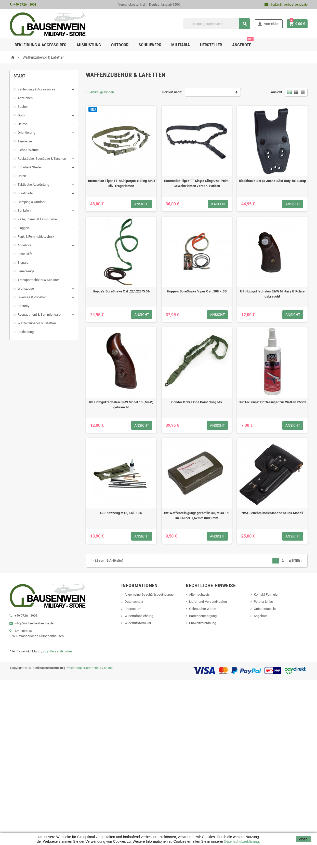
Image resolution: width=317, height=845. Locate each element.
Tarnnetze (25, 141)
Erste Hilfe (25, 254)
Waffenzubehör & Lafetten (37, 323)
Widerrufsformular (138, 623)
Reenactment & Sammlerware (39, 314)
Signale (23, 262)
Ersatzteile (25, 193)
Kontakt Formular (266, 594)
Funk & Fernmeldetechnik (36, 236)
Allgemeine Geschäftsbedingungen (150, 594)
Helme (22, 124)
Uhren (22, 176)
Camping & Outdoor (31, 202)
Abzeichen (25, 98)
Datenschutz (134, 601)
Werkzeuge (26, 288)
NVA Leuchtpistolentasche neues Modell (272, 513)
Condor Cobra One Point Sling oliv (196, 402)
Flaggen (23, 228)
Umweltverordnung (202, 623)
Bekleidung (26, 332)
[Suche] (216, 23)
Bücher (23, 107)
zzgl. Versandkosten (57, 651)
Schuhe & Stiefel (30, 167)
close (303, 839)
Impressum (133, 609)
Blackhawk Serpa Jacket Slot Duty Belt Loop (272, 181)
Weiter (296, 560)
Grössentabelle (265, 609)
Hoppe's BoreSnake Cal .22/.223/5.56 (121, 291)
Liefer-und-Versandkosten (208, 601)
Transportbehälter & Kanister (38, 280)
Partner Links (263, 601)
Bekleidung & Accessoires (36, 89)
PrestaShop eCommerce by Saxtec (89, 668)
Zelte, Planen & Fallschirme (37, 219)
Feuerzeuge (26, 271)
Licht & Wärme (28, 150)
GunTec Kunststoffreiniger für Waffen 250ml (272, 402)
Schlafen (24, 210)
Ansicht (276, 92)
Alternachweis (199, 594)
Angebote (243, 42)
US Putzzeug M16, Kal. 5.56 (121, 513)
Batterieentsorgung (203, 616)
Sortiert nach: (172, 92)
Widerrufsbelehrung (139, 616)
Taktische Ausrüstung (33, 184)
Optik (21, 115)
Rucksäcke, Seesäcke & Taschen (42, 158)
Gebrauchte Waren (202, 609)
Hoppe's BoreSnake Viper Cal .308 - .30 (197, 291)
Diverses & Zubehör (32, 297)
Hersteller (211, 44)
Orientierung (26, 133)
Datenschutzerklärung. (241, 841)
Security (23, 306)
